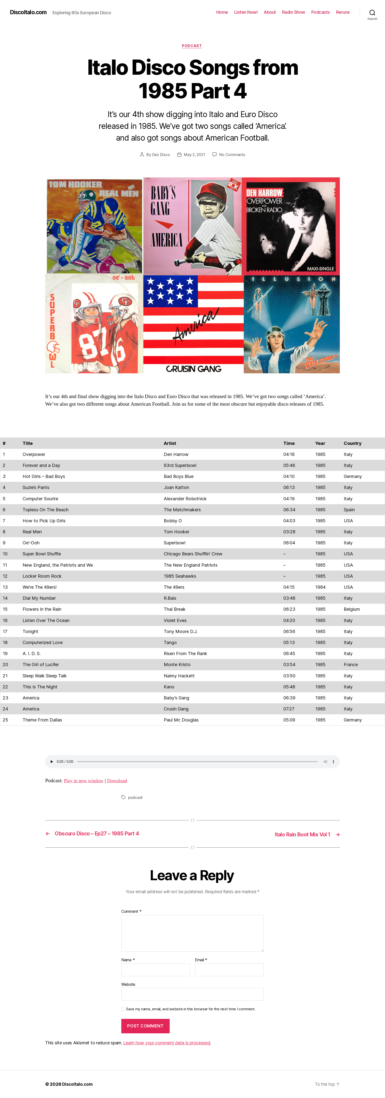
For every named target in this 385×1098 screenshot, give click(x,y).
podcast (135, 798)
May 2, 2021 (194, 155)
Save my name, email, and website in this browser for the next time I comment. (190, 1009)
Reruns (343, 12)
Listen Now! (246, 12)
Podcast (192, 46)
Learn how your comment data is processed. (167, 1042)
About (270, 12)
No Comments (233, 155)
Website (128, 984)
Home (222, 12)
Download (120, 781)
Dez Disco (160, 155)
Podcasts (320, 12)
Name (128, 960)
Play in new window (85, 781)
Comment (131, 912)
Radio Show (293, 12)
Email (201, 960)
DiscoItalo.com (30, 12)
